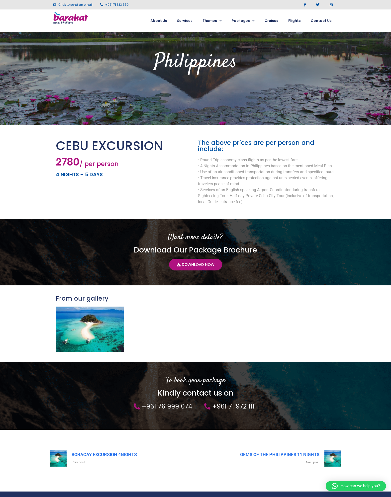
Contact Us (321, 20)
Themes (212, 20)
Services (185, 20)
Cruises (271, 20)
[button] (356, 486)
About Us (158, 20)
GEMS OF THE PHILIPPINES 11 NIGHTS (279, 410)
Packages (243, 20)
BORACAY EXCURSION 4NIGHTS (104, 410)
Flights (294, 20)
